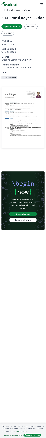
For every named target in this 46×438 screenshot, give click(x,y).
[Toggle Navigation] (42, 4)
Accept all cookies (32, 435)
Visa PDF (8, 33)
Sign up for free (23, 214)
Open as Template (11, 26)
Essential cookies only (13, 435)
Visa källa (30, 26)
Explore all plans (23, 220)
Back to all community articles (16, 10)
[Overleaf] (9, 4)
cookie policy (21, 431)
